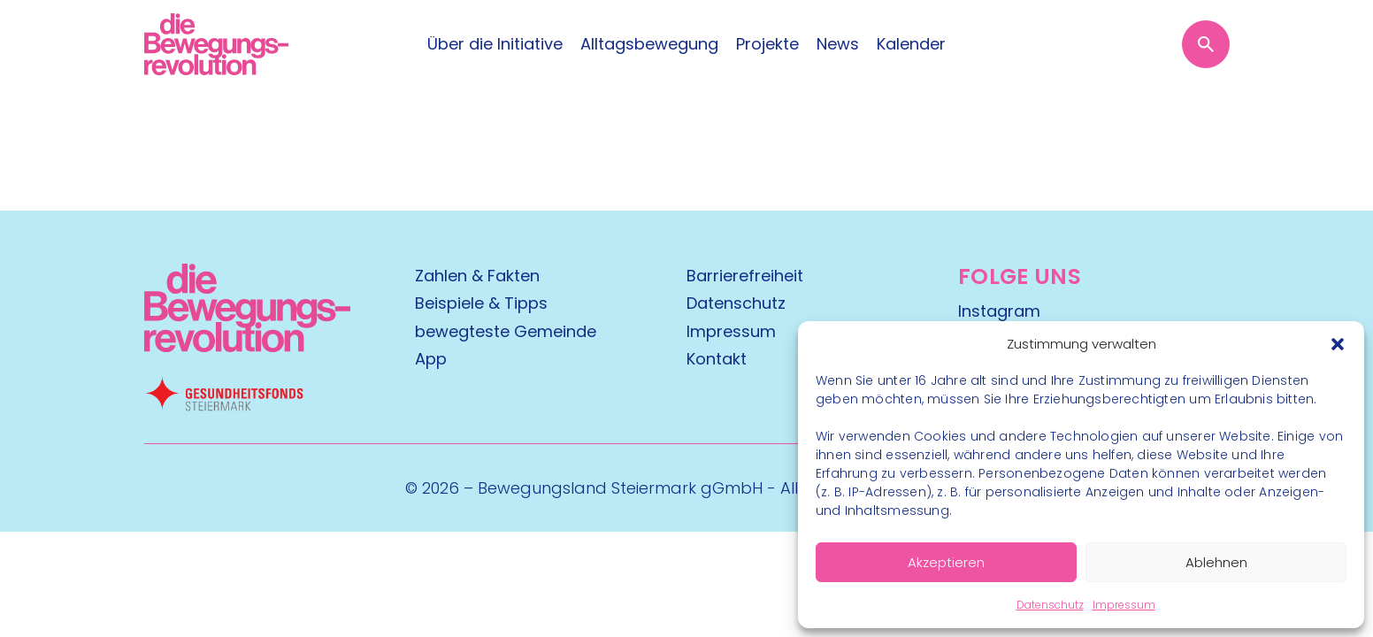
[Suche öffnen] (1206, 44)
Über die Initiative (495, 44)
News (838, 44)
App (431, 359)
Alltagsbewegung (649, 44)
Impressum (1124, 604)
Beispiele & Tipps (481, 303)
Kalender (911, 44)
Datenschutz (1050, 604)
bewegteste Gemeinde (505, 331)
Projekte (767, 44)
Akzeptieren (946, 562)
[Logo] (216, 44)
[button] (1337, 344)
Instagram (999, 311)
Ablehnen (1216, 562)
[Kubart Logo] (247, 346)
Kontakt (716, 359)
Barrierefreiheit (744, 276)
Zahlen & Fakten (477, 276)
